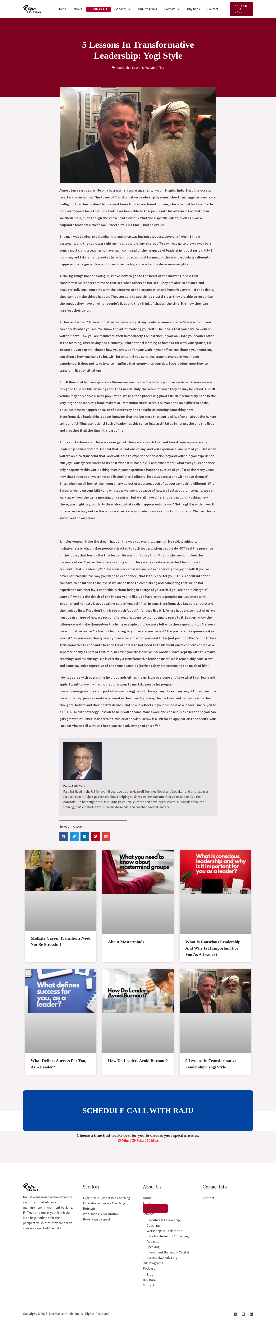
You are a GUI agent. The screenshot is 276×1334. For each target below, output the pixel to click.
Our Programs (147, 9)
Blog (150, 1274)
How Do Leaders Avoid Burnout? (138, 1060)
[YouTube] (243, 1314)
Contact (210, 9)
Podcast (168, 9)
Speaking (153, 1247)
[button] (239, 9)
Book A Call (100, 9)
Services (121, 9)
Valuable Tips (154, 67)
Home (65, 9)
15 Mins (123, 1140)
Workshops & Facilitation (101, 1214)
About (80, 9)
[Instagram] (235, 1314)
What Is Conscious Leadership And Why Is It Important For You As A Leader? (213, 948)
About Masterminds (126, 941)
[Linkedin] (251, 1314)
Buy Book (191, 9)
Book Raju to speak (97, 1219)
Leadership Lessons (130, 67)
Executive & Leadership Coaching (106, 1198)
